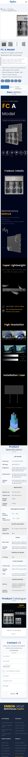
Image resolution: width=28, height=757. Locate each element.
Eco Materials (5, 751)
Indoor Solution (19, 728)
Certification (5, 756)
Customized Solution (21, 733)
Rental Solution (19, 722)
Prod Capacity (6, 748)
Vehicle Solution (19, 731)
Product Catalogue (18, 88)
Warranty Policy (19, 753)
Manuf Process (6, 753)
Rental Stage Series (7, 722)
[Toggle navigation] (26, 2)
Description (5, 87)
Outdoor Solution (20, 725)
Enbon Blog (5, 745)
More (14, 634)
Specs (12, 87)
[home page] (12, 2)
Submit (14, 694)
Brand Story (5, 743)
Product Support (20, 743)
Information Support (21, 745)
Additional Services (20, 748)
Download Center (20, 751)
